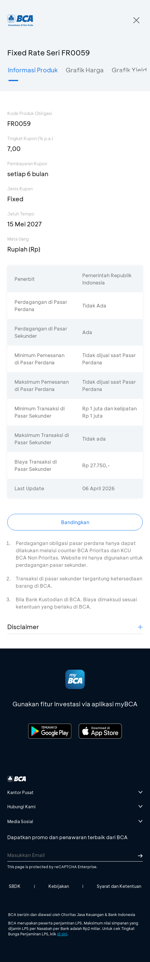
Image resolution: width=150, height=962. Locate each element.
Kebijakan (58, 886)
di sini (62, 933)
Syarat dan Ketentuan (119, 886)
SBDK (15, 886)
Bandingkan (75, 522)
